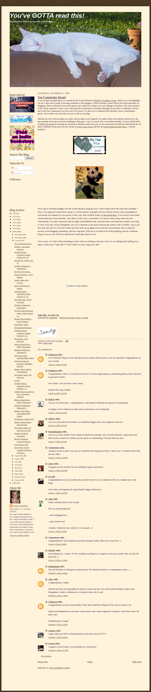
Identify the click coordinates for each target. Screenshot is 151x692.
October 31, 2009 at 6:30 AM (57, 365)
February (18, 477)
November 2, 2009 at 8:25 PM (57, 637)
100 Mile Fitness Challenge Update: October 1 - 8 (22, 386)
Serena (51, 643)
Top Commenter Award (22, 244)
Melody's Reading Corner (105, 100)
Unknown (52, 354)
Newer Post (43, 661)
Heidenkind (53, 566)
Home (90, 661)
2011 (15, 225)
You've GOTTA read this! (47, 15)
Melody (51, 550)
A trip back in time (21, 445)
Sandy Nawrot (20, 506)
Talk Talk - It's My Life (48, 315)
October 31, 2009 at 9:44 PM (57, 544)
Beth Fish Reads (47, 124)
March (17, 474)
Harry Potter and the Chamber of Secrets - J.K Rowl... (23, 450)
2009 (15, 232)
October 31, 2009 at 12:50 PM (57, 493)
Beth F (51, 399)
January (18, 480)
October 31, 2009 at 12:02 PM (57, 470)
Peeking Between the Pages (115, 126)
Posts (15, 168)
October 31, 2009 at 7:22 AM (57, 393)
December (19, 234)
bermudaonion (55, 431)
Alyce (50, 463)
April (17, 471)
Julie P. (51, 418)
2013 (15, 219)
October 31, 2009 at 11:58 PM (57, 560)
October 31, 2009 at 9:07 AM (57, 425)
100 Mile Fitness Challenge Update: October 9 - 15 (22, 333)
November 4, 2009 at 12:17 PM (58, 650)
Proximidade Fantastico (23, 328)
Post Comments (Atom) (60, 668)
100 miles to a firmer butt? (24, 419)
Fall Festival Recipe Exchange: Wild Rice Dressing (23, 363)
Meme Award (47, 343)
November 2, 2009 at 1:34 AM (58, 596)
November (19, 238)
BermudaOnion (110, 215)
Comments (17, 173)
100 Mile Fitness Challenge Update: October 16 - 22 (22, 294)
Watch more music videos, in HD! (74, 317)
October (18, 241)
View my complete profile (19, 535)
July (16, 462)
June (17, 465)
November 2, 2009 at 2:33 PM (57, 624)
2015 (15, 213)
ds (49, 476)
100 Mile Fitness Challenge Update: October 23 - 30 (22, 254)
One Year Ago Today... (22, 272)
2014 (15, 216)
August (18, 459)
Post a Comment (46, 656)
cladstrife (53, 317)
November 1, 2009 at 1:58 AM (58, 573)
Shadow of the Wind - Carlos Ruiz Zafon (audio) (22, 413)
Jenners (51, 630)
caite (50, 499)
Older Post (136, 661)
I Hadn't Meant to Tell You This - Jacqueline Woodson (24, 394)
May (17, 468)
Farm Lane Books (85, 126)
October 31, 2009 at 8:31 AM (57, 413)
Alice (50, 579)
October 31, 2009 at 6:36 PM (57, 531)
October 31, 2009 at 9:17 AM (57, 442)
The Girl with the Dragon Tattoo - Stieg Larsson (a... (23, 313)
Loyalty (17, 380)
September (19, 456)
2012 (15, 222)
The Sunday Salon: (21, 324)
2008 (15, 483)
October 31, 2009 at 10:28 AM (58, 458)
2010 (15, 228)
